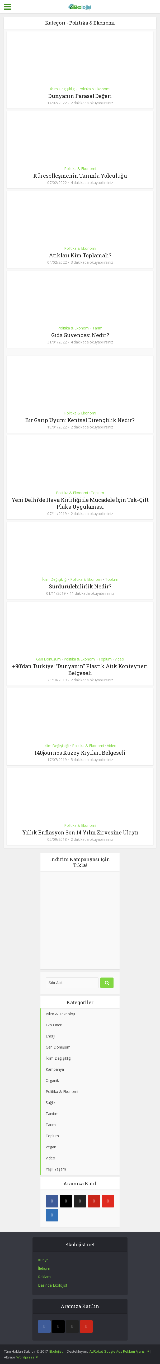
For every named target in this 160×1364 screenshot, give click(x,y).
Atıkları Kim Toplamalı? (80, 255)
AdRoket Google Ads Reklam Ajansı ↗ (120, 1351)
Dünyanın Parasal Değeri (80, 95)
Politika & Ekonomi (94, 88)
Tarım (97, 328)
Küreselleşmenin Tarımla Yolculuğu (80, 175)
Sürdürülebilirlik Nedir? (80, 586)
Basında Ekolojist (52, 1285)
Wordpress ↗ (27, 1357)
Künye (43, 1259)
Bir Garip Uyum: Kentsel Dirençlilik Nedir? (80, 420)
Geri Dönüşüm (48, 659)
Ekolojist (56, 1351)
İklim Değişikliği (63, 88)
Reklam (44, 1276)
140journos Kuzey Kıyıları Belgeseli (80, 752)
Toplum (97, 492)
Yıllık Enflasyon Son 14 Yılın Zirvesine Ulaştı (80, 832)
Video (119, 659)
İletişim (44, 1268)
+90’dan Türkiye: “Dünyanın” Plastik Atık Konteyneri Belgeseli (80, 669)
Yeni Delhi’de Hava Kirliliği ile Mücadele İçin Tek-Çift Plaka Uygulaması (80, 503)
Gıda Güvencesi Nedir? (80, 335)
